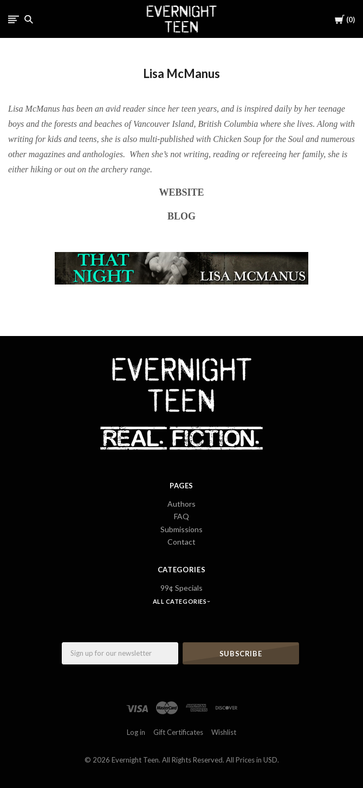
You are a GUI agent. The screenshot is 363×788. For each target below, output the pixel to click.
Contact (181, 541)
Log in (136, 732)
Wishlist (223, 732)
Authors (181, 503)
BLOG (181, 216)
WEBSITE (181, 192)
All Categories (180, 601)
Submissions (181, 529)
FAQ (181, 516)
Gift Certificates (178, 732)
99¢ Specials (181, 587)
